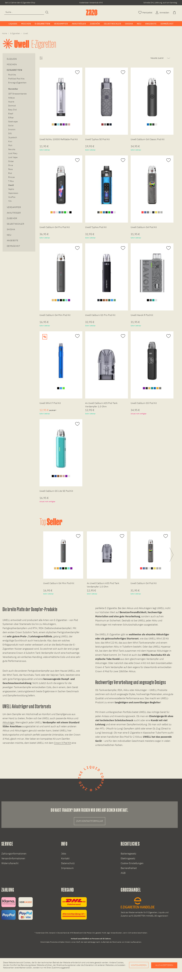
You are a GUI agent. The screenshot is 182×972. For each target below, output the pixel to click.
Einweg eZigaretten (17, 82)
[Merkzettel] (145, 12)
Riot (10, 173)
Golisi (11, 125)
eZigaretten (14, 70)
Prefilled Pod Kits (16, 78)
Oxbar (11, 161)
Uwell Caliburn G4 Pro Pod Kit (55, 227)
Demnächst (13, 246)
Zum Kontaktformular (89, 821)
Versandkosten (116, 933)
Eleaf (10, 113)
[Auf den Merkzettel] (77, 72)
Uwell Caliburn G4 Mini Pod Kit (55, 315)
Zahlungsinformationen (13, 853)
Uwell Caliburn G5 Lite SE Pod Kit (56, 490)
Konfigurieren (139, 965)
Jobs (63, 853)
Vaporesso (13, 193)
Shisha (11, 229)
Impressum (67, 868)
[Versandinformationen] (74, 908)
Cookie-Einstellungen (132, 863)
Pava (10, 169)
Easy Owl (12, 109)
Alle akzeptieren (164, 965)
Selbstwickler (15, 223)
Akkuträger (14, 212)
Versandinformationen (13, 858)
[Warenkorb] (175, 12)
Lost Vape (12, 157)
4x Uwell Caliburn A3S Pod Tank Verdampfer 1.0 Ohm (101, 405)
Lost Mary (12, 153)
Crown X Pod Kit (62, 742)
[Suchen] (47, 12)
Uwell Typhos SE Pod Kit (97, 139)
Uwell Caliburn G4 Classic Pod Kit (147, 139)
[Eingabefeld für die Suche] (24, 12)
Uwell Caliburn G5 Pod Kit (144, 403)
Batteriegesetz (128, 853)
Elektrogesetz (128, 858)
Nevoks (11, 149)
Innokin (11, 129)
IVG (10, 133)
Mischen (12, 64)
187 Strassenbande (17, 93)
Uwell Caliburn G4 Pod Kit (144, 227)
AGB (123, 872)
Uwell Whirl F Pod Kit (50, 403)
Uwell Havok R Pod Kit (142, 315)
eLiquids (12, 58)
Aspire (11, 101)
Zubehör (12, 218)
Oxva (10, 165)
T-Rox (11, 181)
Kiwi (10, 141)
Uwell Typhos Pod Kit (95, 227)
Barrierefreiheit (129, 868)
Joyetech (12, 137)
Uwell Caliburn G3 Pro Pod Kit (100, 315)
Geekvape (13, 121)
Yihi (10, 201)
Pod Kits (12, 74)
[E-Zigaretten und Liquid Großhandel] (146, 907)
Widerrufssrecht (9, 863)
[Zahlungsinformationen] (17, 908)
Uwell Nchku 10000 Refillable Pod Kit (59, 139)
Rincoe (11, 177)
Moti (10, 145)
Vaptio (11, 189)
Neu (9, 235)
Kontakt (65, 858)
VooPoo (11, 197)
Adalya (11, 97)
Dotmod (12, 105)
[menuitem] (24, 12)
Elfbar (11, 117)
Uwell (11, 185)
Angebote (12, 240)
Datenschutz (68, 863)
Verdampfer (14, 207)
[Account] (162, 12)
